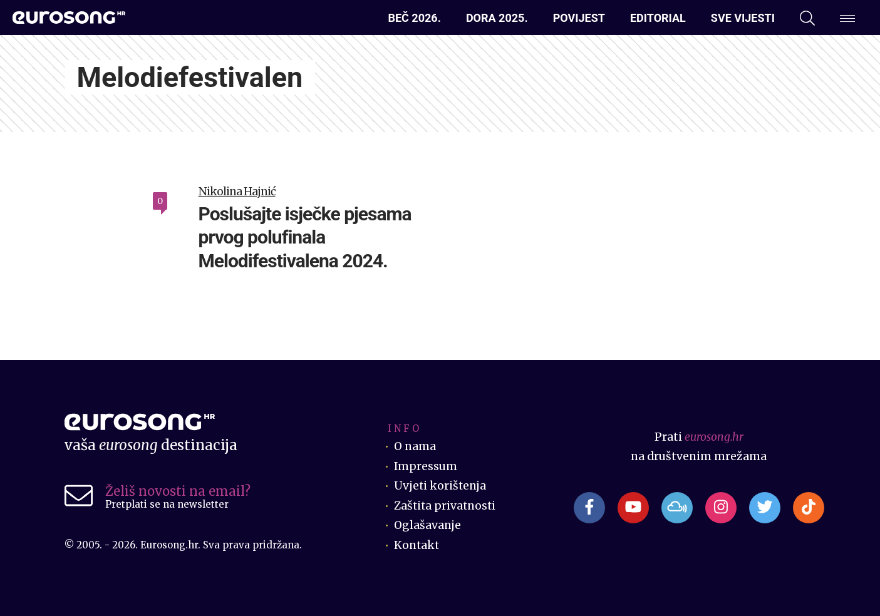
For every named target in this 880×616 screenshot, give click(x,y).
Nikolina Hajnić (237, 191)
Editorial (658, 17)
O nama (415, 446)
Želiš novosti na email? (178, 491)
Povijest (579, 17)
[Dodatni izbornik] (847, 18)
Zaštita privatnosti (446, 506)
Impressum (425, 466)
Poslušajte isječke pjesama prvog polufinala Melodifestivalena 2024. (305, 237)
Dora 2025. (497, 17)
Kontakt (417, 545)
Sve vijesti (743, 17)
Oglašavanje (427, 525)
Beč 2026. (414, 17)
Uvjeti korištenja (440, 486)
